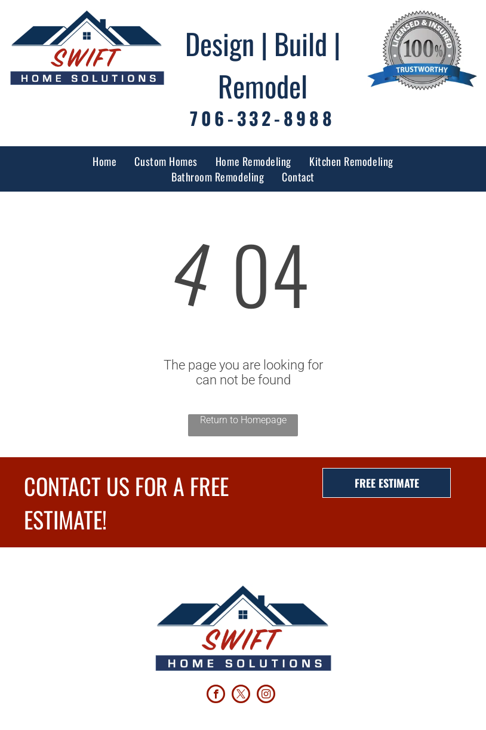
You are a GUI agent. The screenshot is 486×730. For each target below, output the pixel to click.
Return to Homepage (243, 420)
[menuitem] (104, 161)
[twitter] (241, 695)
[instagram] (266, 695)
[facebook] (216, 695)
